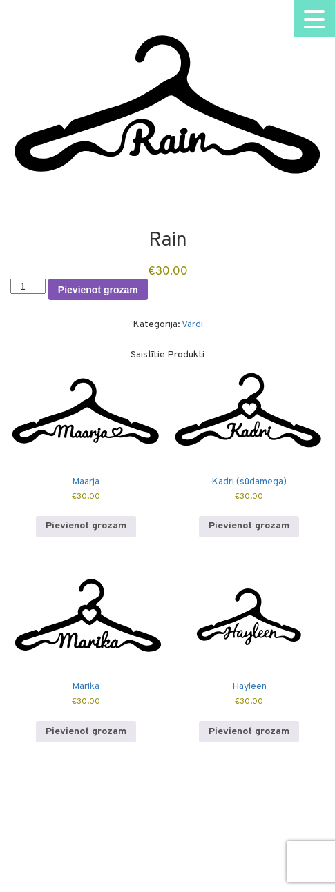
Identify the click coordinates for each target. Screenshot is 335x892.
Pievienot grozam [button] (86, 526)
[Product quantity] (28, 286)
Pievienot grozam (98, 289)
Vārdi (192, 324)
